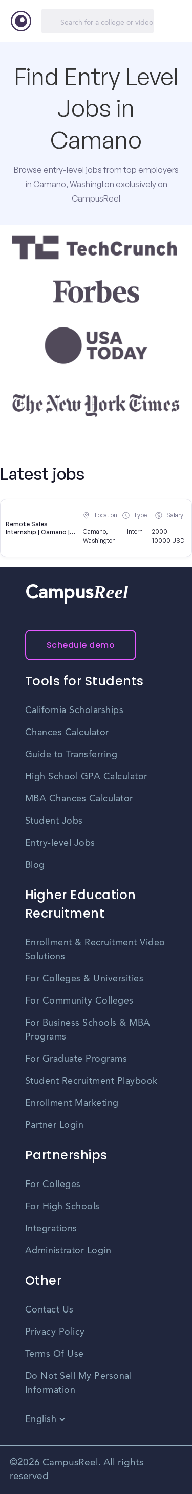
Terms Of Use (54, 1354)
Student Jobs (54, 821)
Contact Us (49, 1310)
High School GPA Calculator (86, 776)
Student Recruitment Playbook (91, 1081)
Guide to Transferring (71, 754)
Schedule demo (81, 645)
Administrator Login (68, 1250)
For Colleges (53, 1184)
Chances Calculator (67, 732)
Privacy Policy (55, 1332)
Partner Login (54, 1125)
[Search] (97, 21)
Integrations (51, 1228)
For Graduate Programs (76, 1059)
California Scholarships (74, 710)
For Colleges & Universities (84, 978)
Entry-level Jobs (60, 843)
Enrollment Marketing (72, 1103)
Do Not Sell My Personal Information (78, 1383)
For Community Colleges (79, 1001)
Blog (35, 865)
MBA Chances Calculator (79, 799)
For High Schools (62, 1206)
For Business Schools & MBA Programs (88, 1030)
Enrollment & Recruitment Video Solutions (95, 949)
